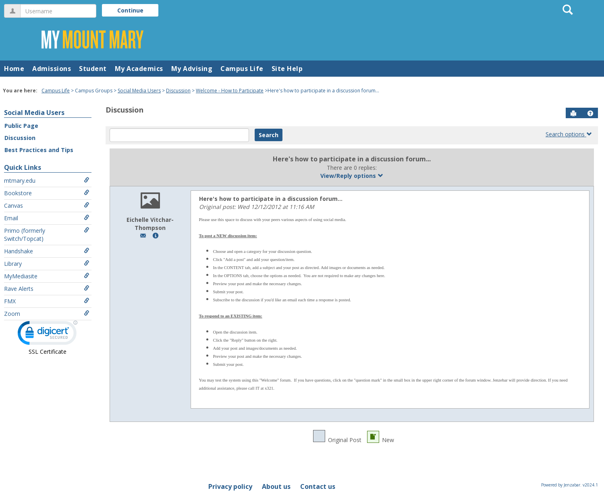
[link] (47, 334)
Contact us (317, 486)
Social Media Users (139, 90)
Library (46, 263)
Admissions (51, 68)
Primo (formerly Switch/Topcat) (46, 234)
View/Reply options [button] (351, 175)
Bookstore (46, 193)
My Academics (139, 68)
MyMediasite (46, 276)
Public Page (21, 125)
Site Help (287, 68)
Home (14, 68)
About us (276, 486)
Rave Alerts (46, 288)
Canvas (46, 205)
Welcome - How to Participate (230, 90)
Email (46, 218)
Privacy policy (230, 486)
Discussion (178, 90)
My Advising (192, 68)
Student (93, 68)
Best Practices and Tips (38, 150)
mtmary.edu (46, 180)
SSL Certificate (47, 351)
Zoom (46, 313)
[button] (590, 113)
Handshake (46, 251)
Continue (130, 10)
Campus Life (242, 68)
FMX (46, 301)
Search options (569, 134)
